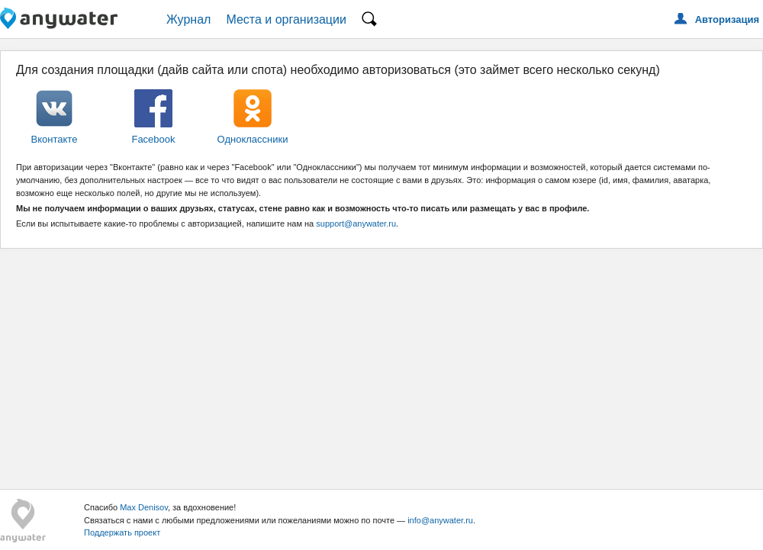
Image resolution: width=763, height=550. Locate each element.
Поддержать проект (122, 532)
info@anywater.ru (440, 520)
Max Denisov (144, 507)
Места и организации (286, 19)
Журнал (188, 19)
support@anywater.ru (356, 223)
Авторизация (727, 19)
